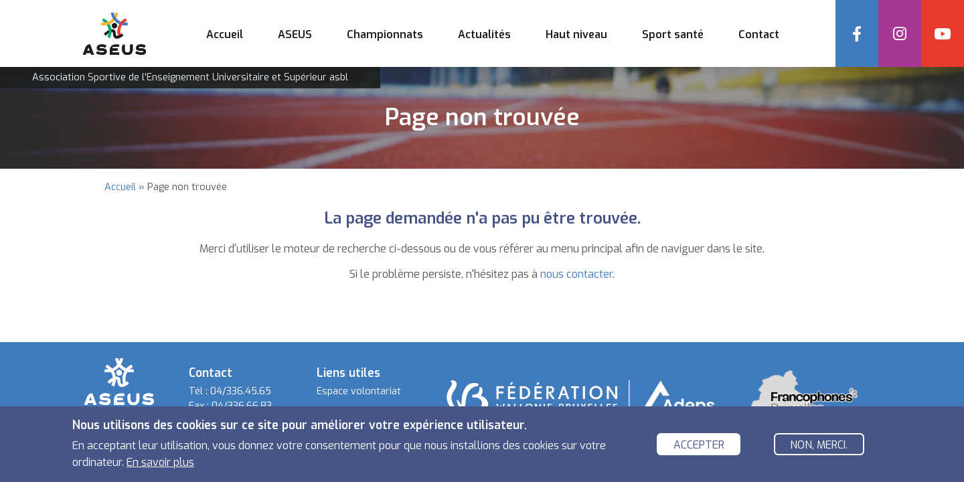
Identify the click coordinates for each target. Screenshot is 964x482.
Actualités (484, 34)
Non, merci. (819, 447)
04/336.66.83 (242, 406)
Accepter (698, 447)
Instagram (899, 33)
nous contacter (576, 274)
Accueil (224, 34)
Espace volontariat (359, 391)
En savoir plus (160, 464)
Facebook (856, 33)
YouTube (942, 33)
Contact (758, 34)
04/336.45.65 (240, 391)
